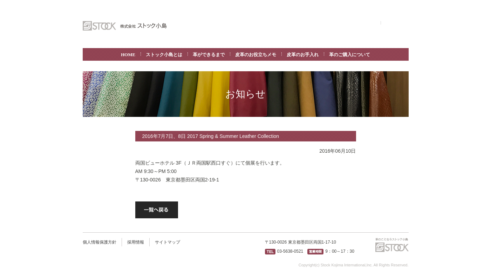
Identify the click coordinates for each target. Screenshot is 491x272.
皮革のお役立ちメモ (255, 54)
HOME (128, 54)
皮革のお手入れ (303, 54)
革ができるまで (209, 54)
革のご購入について (349, 54)
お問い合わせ (395, 23)
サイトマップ (167, 242)
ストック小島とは (164, 54)
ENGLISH (368, 23)
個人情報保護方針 (99, 242)
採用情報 (135, 242)
